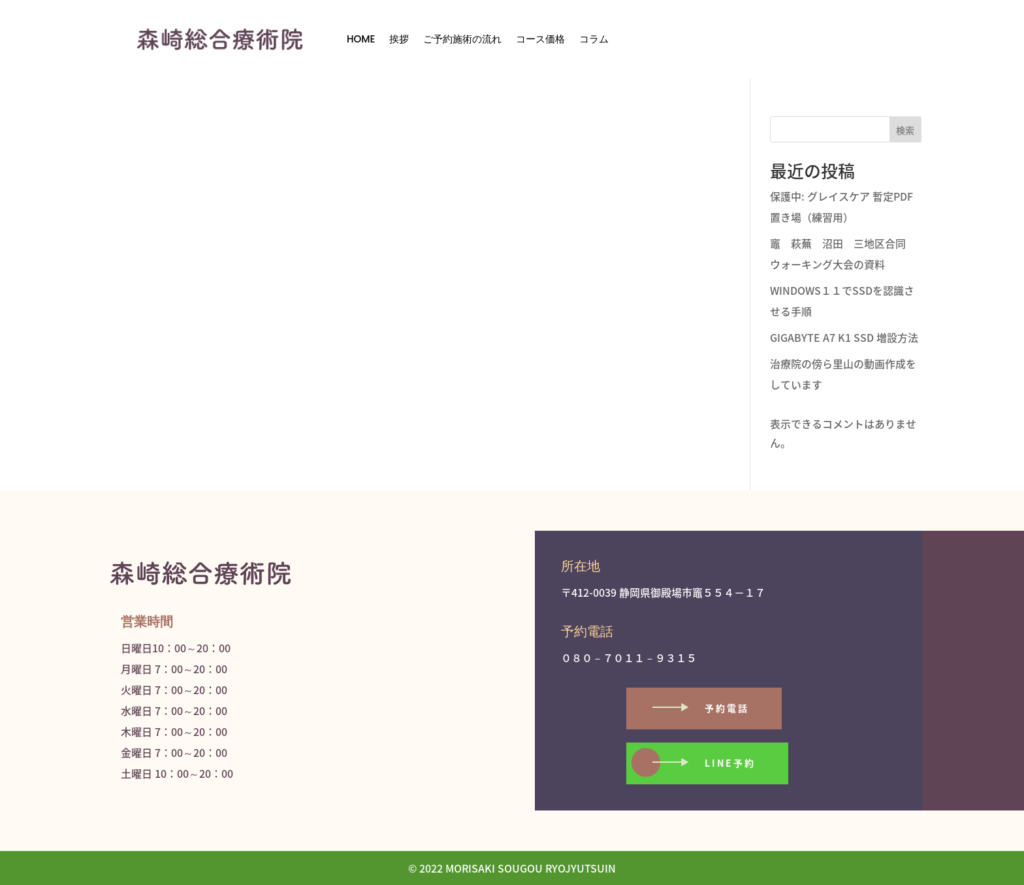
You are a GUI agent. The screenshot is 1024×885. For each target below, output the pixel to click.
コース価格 (540, 39)
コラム (594, 39)
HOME (361, 39)
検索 (905, 130)
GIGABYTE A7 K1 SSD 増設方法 (844, 337)
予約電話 (727, 707)
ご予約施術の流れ (462, 39)
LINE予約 (730, 762)
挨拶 (399, 39)
